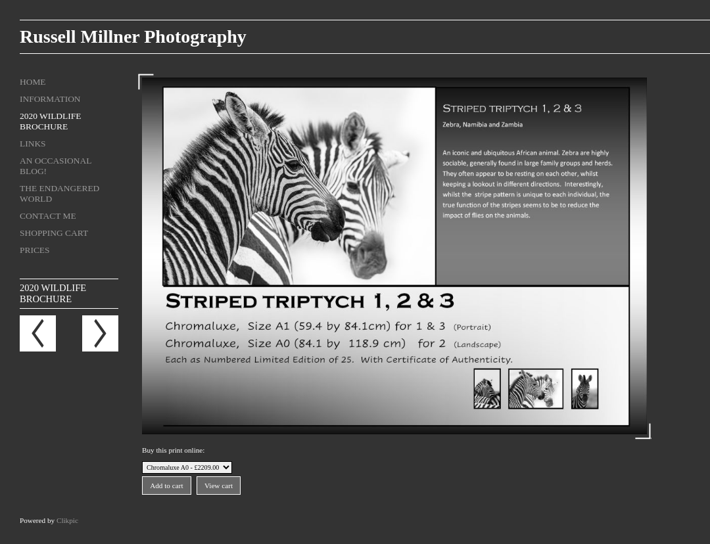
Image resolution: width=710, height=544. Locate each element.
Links (33, 143)
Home (33, 82)
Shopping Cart (54, 233)
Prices (35, 250)
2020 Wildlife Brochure (50, 121)
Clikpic (67, 520)
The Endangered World (59, 193)
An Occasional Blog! (55, 166)
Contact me (48, 216)
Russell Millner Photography (133, 36)
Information (50, 99)
